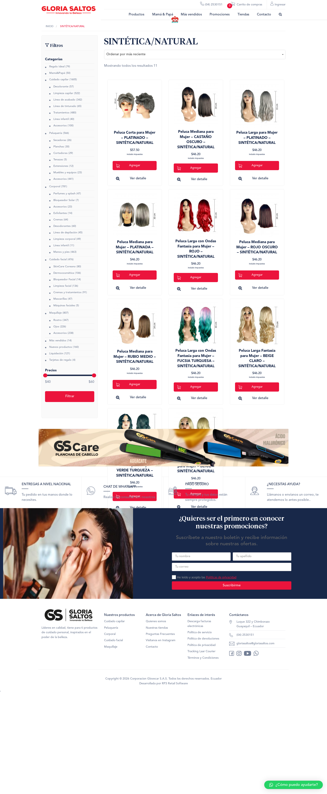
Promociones (220, 14)
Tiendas (243, 14)
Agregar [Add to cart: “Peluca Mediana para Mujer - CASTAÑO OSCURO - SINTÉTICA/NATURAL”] (189, 168)
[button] (293, 785)
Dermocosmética (63, 273)
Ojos (56, 326)
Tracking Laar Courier (201, 750)
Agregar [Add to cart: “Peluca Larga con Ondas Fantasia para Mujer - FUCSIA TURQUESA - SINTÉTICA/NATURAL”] (189, 387)
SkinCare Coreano (64, 266)
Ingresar (277, 4)
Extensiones (60, 166)
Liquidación (56, 353)
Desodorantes (62, 226)
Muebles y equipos (65, 172)
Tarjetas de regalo (60, 360)
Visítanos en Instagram (160, 739)
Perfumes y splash (64, 193)
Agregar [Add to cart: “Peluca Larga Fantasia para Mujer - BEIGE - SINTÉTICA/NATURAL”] (189, 494)
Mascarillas (60, 299)
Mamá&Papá (57, 73)
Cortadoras (60, 153)
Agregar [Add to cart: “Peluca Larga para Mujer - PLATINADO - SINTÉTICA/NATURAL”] (250, 166)
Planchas (58, 146)
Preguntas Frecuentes (160, 733)
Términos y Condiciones (203, 756)
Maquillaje (55, 313)
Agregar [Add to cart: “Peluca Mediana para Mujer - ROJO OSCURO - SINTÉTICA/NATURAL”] (250, 275)
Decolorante (60, 86)
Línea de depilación (65, 232)
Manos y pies (61, 252)
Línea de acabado (64, 99)
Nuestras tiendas (157, 726)
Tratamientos (61, 112)
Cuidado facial (58, 259)
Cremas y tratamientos (67, 292)
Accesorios (60, 125)
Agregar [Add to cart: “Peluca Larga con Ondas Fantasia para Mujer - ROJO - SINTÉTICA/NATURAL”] (189, 278)
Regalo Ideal (57, 66)
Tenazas (58, 159)
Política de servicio (199, 731)
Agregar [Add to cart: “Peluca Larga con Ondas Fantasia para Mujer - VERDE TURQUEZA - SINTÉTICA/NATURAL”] (128, 497)
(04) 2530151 (211, 4)
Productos (136, 14)
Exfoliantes (60, 213)
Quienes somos (156, 720)
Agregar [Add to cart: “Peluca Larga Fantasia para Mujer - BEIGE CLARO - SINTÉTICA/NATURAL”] (250, 387)
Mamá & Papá (162, 14)
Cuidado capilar (59, 79)
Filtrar (69, 396)
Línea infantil (61, 119)
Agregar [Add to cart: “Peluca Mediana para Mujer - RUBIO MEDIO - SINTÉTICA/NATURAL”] (128, 385)
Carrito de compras (244, 5)
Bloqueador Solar (64, 200)
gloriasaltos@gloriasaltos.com (255, 742)
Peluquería (55, 133)
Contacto (264, 14)
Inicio (49, 26)
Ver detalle (138, 178)
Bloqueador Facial (64, 279)
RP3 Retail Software (175, 782)
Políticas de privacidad (221, 676)
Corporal (54, 186)
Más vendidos (191, 14)
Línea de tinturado (64, 106)
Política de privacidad (201, 744)
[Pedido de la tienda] (194, 54)
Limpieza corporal (64, 239)
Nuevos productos (60, 347)
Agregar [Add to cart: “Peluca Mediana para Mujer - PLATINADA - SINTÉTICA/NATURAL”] (128, 275)
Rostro (57, 320)
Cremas (58, 219)
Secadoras (59, 140)
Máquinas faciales (64, 305)
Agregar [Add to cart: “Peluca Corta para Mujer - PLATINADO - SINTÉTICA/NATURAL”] (128, 166)
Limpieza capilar (63, 93)
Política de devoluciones (203, 737)
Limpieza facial (62, 286)
